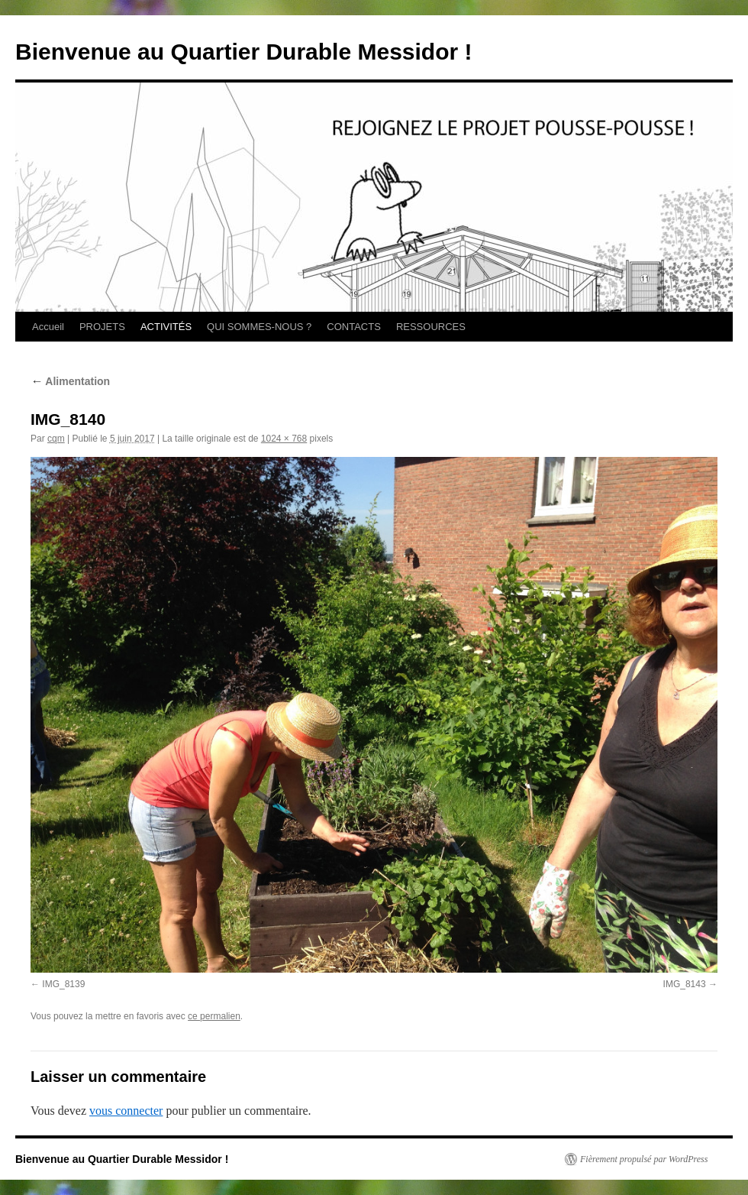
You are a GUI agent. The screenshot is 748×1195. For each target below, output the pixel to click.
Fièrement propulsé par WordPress (644, 1159)
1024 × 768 (284, 438)
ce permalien (214, 1016)
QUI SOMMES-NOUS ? (259, 326)
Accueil (48, 326)
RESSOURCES (431, 326)
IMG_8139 (63, 984)
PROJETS (102, 326)
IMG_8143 (684, 984)
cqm (56, 438)
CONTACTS (354, 326)
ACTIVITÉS (166, 326)
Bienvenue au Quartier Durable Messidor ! (243, 51)
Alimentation (70, 381)
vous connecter (126, 1110)
